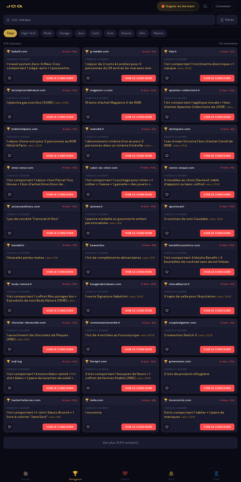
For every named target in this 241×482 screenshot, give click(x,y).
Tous (10, 33)
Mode (48, 33)
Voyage (64, 33)
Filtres (227, 20)
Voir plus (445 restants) (120, 443)
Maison (159, 33)
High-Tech (29, 33)
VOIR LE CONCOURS (59, 78)
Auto (110, 33)
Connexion (223, 6)
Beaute (126, 33)
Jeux (80, 33)
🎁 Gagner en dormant (178, 6)
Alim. (142, 33)
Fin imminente (228, 43)
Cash (95, 33)
